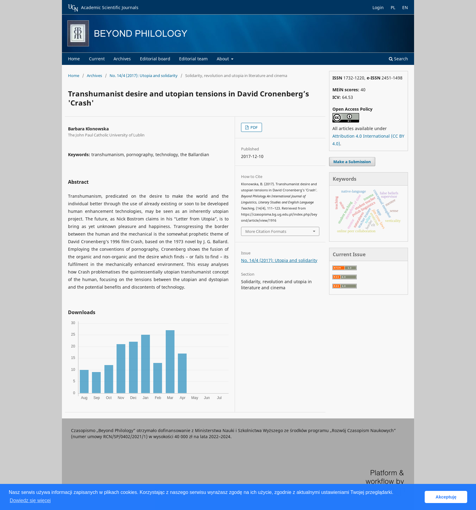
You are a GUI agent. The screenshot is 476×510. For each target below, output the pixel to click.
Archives (122, 59)
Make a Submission (352, 161)
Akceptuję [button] (446, 497)
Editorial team (193, 59)
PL (393, 7)
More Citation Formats (265, 231)
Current (97, 59)
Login (378, 7)
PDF (254, 127)
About (223, 59)
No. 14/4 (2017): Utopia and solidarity (144, 75)
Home (74, 59)
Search (398, 59)
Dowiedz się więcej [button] (30, 500)
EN (405, 7)
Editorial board (155, 59)
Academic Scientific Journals (103, 8)
